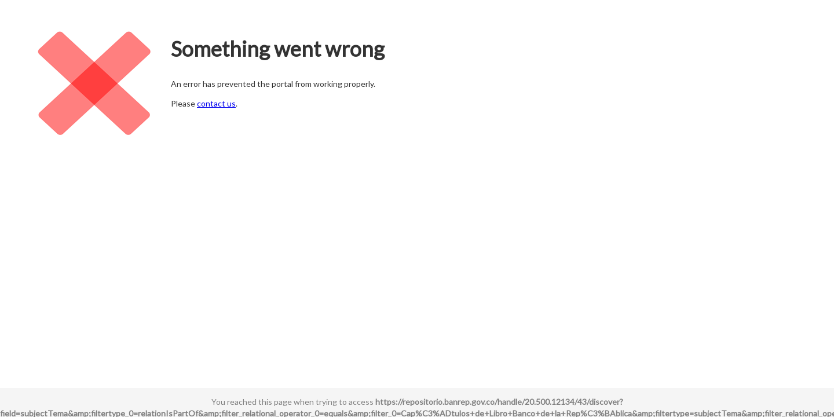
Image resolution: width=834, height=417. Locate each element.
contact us (216, 103)
